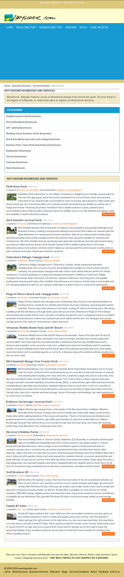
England (60, 190)
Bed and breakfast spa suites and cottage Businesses (33, 139)
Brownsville (22, 331)
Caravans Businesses (17, 162)
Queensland (50, 365)
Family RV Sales (16, 505)
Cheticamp (22, 297)
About (94, 571)
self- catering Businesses (19, 128)
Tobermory (22, 260)
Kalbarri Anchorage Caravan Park (29, 401)
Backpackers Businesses (18, 150)
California (52, 509)
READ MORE (108, 214)
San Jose (21, 509)
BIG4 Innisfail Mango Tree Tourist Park (32, 361)
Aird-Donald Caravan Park (24, 220)
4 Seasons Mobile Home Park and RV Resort (34, 327)
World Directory (26, 27)
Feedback (103, 571)
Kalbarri (21, 405)
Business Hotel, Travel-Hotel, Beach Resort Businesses (33, 145)
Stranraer (21, 223)
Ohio (41, 475)
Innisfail (21, 365)
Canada (55, 260)
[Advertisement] (62, 57)
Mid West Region (41, 405)
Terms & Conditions (79, 571)
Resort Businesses (15, 168)
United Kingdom (73, 190)
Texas (50, 331)
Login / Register (99, 27)
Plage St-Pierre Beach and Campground (32, 294)
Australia (61, 365)
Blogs (83, 27)
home (10, 27)
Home (7, 86)
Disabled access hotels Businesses (23, 116)
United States (60, 331)
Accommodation (41, 86)
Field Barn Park (16, 186)
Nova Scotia (53, 297)
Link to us (115, 571)
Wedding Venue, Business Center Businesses (28, 133)
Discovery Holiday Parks (22, 432)
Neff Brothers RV (17, 472)
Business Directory (50, 27)
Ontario (47, 260)
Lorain (20, 475)
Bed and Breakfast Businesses (21, 122)
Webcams (71, 27)
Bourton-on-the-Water (28, 190)
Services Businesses (16, 156)
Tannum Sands (24, 435)
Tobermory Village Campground (27, 257)
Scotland (55, 223)
